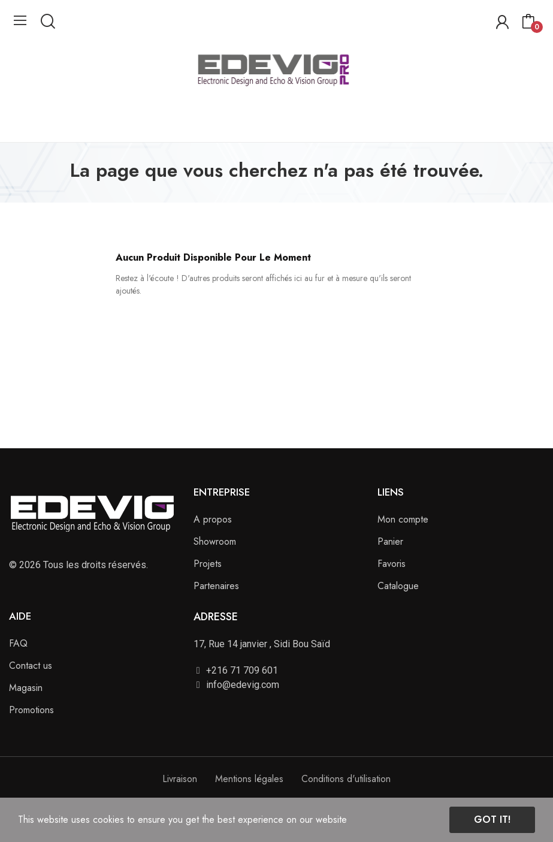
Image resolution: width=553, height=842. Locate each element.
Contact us (30, 665)
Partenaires (216, 586)
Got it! (492, 819)
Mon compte (402, 519)
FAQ (18, 643)
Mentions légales (249, 779)
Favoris (391, 564)
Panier (390, 541)
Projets (208, 564)
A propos (213, 519)
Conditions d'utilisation (346, 779)
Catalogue (398, 586)
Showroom (215, 541)
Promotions (31, 710)
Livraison (179, 779)
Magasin (26, 688)
